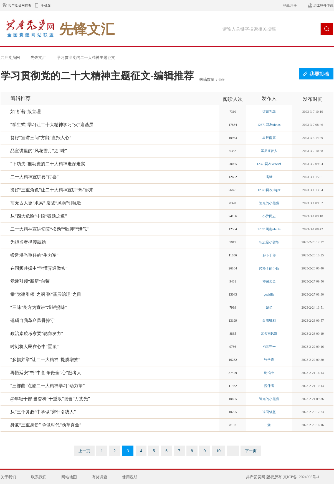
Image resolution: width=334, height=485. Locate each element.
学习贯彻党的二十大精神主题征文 (86, 57)
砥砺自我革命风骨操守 (32, 320)
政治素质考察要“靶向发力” (36, 333)
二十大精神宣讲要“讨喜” (34, 176)
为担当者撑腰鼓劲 (28, 242)
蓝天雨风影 (269, 334)
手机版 (46, 6)
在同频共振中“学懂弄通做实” (38, 268)
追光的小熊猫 (269, 203)
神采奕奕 (269, 281)
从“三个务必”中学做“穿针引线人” (43, 411)
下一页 (251, 451)
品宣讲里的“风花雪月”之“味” (38, 150)
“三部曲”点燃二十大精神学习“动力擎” (47, 385)
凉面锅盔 (269, 412)
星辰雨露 (269, 138)
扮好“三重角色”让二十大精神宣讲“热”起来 (51, 190)
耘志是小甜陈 (269, 242)
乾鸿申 (269, 373)
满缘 (269, 177)
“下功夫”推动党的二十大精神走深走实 (47, 163)
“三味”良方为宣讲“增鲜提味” (38, 307)
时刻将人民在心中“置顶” (34, 346)
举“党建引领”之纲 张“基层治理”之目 (45, 294)
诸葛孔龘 (269, 112)
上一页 (84, 451)
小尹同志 (269, 216)
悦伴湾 (269, 386)
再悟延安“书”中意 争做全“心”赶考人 (45, 372)
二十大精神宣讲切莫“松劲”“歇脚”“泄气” (49, 229)
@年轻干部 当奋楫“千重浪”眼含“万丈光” (50, 398)
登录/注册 (290, 6)
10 (218, 451)
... (232, 451)
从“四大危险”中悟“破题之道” (38, 216)
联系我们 (39, 477)
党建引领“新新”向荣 (30, 281)
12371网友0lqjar (269, 190)
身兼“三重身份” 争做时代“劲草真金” (45, 424)
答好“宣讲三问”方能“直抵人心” (40, 137)
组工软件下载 (323, 6)
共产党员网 (10, 57)
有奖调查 (99, 477)
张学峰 (269, 360)
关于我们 (8, 477)
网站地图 (69, 477)
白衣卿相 (269, 320)
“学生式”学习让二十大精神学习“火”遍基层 (51, 124)
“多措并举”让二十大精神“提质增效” (45, 359)
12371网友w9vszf (269, 164)
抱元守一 (269, 347)
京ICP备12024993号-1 (301, 477)
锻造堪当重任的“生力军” (34, 255)
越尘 (269, 307)
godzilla (269, 294)
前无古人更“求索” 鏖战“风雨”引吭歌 (45, 203)
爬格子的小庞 (269, 268)
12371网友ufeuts (268, 125)
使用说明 (130, 477)
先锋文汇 (38, 57)
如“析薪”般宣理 (25, 111)
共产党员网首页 (19, 6)
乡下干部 (269, 255)
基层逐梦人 (269, 151)
